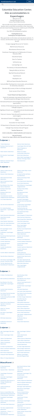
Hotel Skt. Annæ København (7, 223)
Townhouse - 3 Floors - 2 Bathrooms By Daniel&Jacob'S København (7, 413)
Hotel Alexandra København (7, 215)
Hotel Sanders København (7, 151)
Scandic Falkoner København (7, 239)
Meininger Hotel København (24, 386)
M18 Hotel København (5, 318)
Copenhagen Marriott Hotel (24, 146)
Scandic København (5, 241)
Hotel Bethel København (23, 302)
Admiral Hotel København (23, 144)
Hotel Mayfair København (6, 221)
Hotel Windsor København (23, 350)
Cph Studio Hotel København (24, 291)
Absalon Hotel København (7, 174)
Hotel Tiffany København (23, 308)
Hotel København (4, 350)
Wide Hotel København (23, 263)
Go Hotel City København (6, 346)
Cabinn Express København (24, 338)
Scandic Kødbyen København (24, 241)
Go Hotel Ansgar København (24, 296)
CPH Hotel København (22, 289)
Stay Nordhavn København (7, 256)
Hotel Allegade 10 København (24, 215)
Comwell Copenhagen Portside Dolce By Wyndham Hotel (24, 201)
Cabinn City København (6, 338)
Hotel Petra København (23, 221)
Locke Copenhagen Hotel (23, 223)
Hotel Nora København (23, 306)
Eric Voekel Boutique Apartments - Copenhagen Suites (7, 209)
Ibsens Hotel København (23, 312)
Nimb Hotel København (23, 155)
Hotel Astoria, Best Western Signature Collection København (7, 304)
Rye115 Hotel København (23, 352)
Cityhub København (22, 344)
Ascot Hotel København (23, 183)
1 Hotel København (5, 144)
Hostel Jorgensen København (24, 380)
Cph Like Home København (7, 204)
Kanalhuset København (23, 384)
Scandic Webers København (7, 252)
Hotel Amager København (23, 348)
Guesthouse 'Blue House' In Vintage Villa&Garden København (7, 382)
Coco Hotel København (6, 199)
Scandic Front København (23, 239)
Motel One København (6, 225)
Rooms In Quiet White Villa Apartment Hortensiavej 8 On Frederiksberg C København (7, 393)
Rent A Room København (6, 352)
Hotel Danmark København (24, 217)
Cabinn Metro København (23, 340)
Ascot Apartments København (24, 181)
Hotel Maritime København (24, 304)
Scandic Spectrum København (24, 247)
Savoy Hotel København (23, 321)
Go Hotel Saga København (23, 346)
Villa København (21, 160)
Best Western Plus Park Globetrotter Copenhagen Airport (6, 284)
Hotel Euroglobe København (24, 382)
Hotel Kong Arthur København (24, 219)
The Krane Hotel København (7, 404)
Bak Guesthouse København (7, 278)
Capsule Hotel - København (7, 369)
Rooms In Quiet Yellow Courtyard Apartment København (23, 393)
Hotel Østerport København (24, 310)
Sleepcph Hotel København (7, 354)
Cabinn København (5, 340)
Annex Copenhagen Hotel (6, 334)
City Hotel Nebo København (24, 342)
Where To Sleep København (7, 358)
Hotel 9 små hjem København (7, 348)
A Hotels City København (6, 275)
